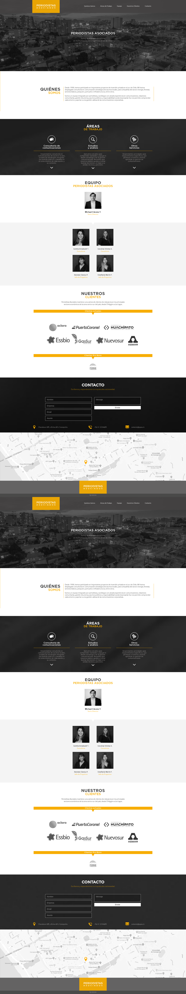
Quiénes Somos (89, 6)
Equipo (119, 6)
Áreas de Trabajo (106, 6)
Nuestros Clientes (133, 6)
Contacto (148, 6)
